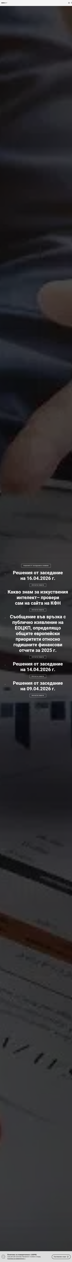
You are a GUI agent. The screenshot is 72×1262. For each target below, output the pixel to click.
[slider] (36, 633)
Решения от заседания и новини (36, 565)
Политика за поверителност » (16, 1258)
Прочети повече (38, 585)
